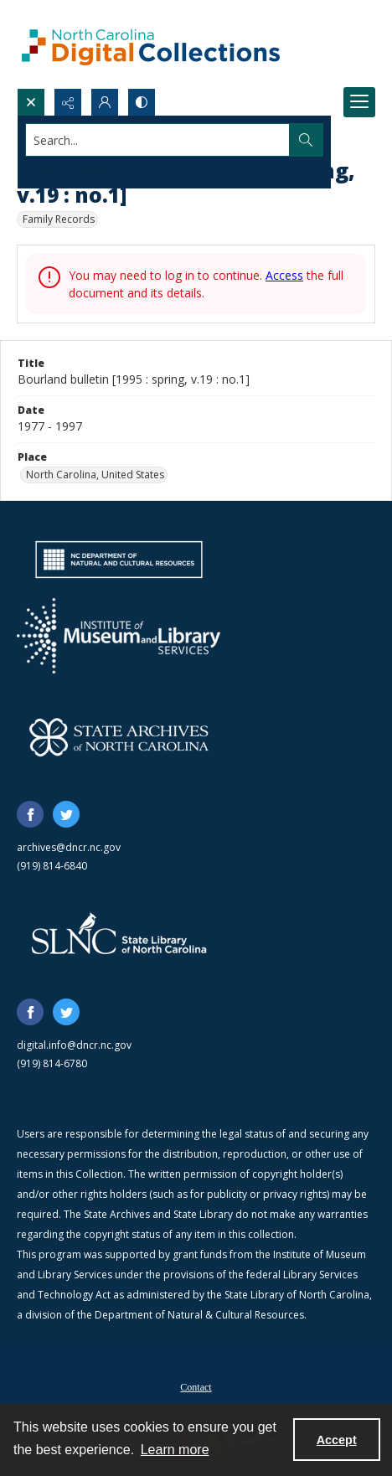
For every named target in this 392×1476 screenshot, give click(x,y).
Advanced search (67, 170)
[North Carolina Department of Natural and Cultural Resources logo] (119, 559)
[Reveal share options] (67, 102)
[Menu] (359, 102)
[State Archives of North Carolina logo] (119, 737)
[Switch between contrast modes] (141, 102)
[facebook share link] (30, 814)
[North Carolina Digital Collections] (151, 44)
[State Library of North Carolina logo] (119, 934)
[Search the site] (158, 140)
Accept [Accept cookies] (337, 1440)
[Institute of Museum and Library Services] (118, 635)
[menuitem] (196, 1385)
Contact (195, 1387)
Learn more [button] (175, 1449)
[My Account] (104, 102)
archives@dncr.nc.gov (69, 847)
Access (284, 275)
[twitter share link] (66, 814)
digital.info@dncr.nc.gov (74, 1045)
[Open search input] (31, 102)
